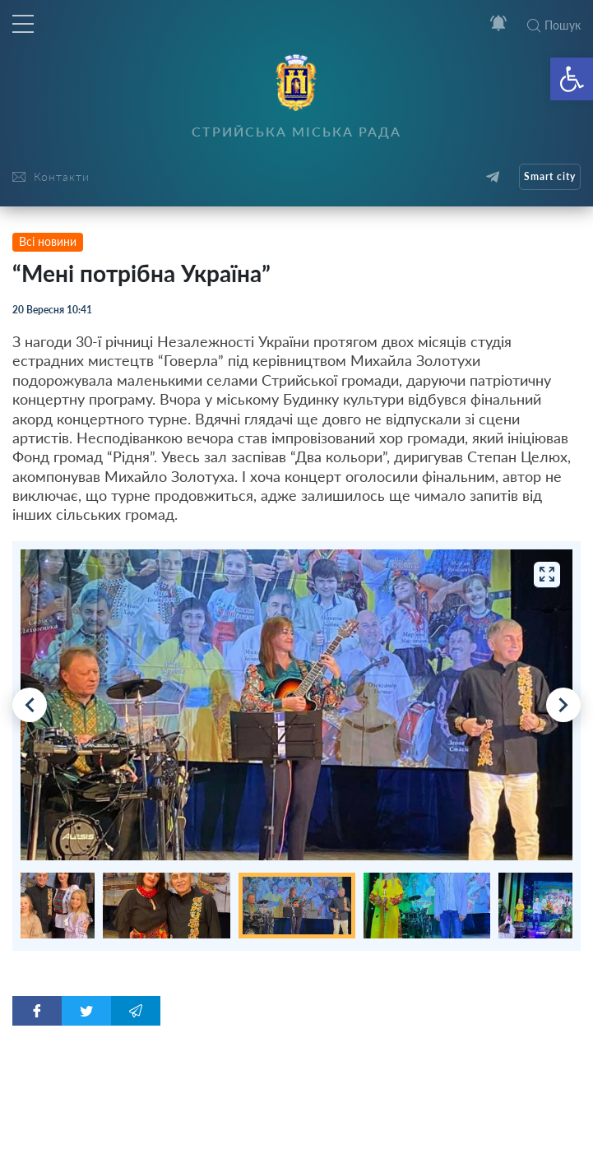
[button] (571, 79)
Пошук (554, 25)
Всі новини (47, 241)
